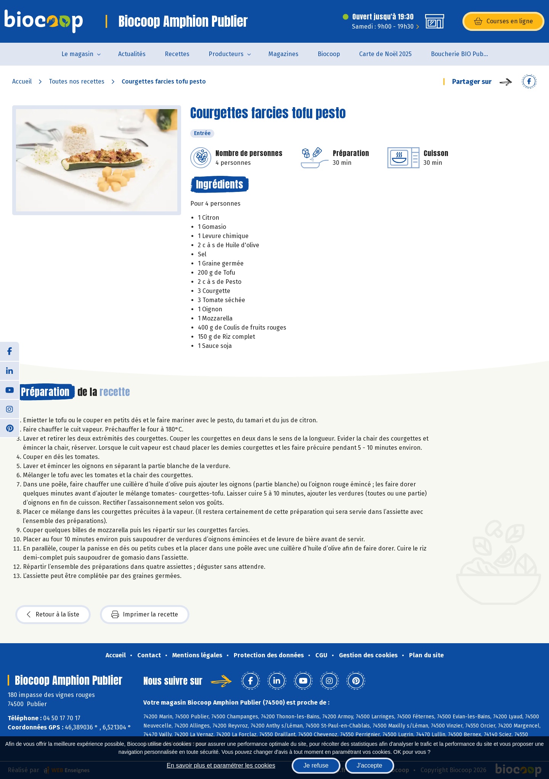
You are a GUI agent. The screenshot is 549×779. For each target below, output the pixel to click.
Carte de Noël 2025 (385, 54)
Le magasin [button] (77, 54)
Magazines (283, 54)
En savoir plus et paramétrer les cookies (221, 765)
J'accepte (369, 765)
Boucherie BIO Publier (462, 54)
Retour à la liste (53, 614)
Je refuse (316, 765)
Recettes (177, 54)
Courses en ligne (503, 21)
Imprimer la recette (144, 614)
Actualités (132, 54)
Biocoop (329, 54)
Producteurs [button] (226, 54)
